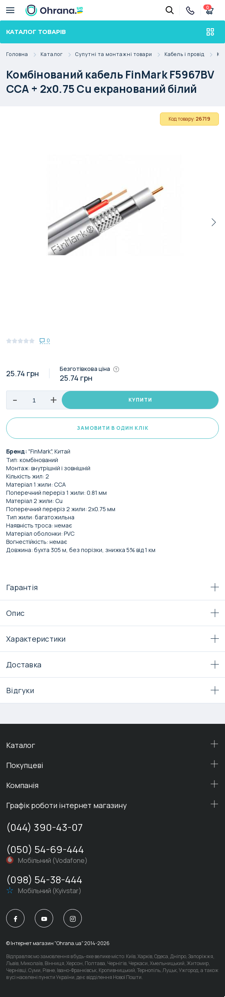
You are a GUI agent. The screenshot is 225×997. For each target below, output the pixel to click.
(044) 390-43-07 (44, 827)
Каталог (57, 55)
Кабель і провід (190, 55)
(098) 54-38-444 (44, 879)
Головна (23, 55)
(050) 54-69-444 (45, 849)
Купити (140, 399)
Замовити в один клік (112, 427)
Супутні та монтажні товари (119, 55)
